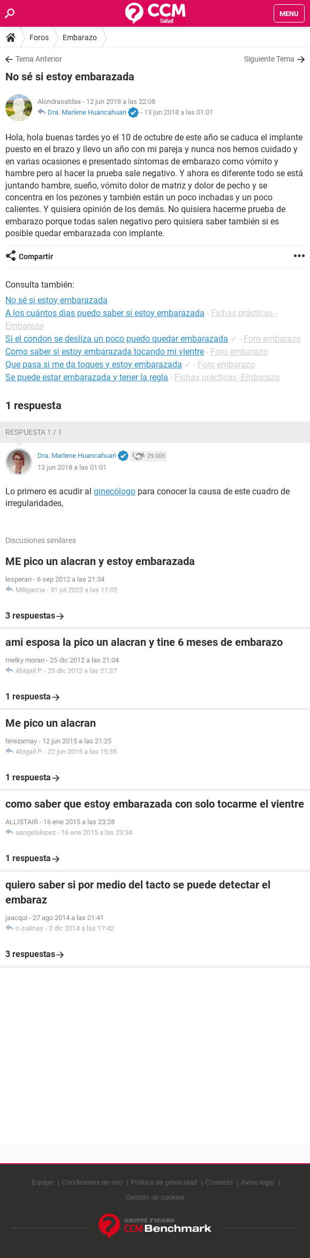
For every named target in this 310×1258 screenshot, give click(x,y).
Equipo (42, 1182)
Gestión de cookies (155, 1197)
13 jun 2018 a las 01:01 (178, 112)
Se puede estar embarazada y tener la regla (86, 377)
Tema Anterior (39, 59)
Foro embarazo (272, 339)
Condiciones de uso (92, 1182)
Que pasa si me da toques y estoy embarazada (93, 364)
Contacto (219, 1182)
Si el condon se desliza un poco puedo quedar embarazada (116, 339)
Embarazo (80, 37)
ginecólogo (114, 491)
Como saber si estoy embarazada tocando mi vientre (104, 351)
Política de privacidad (164, 1182)
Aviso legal (258, 1182)
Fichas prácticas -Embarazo (227, 377)
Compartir (36, 256)
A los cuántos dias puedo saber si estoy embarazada (105, 313)
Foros (39, 37)
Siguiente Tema (269, 59)
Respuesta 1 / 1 (33, 432)
